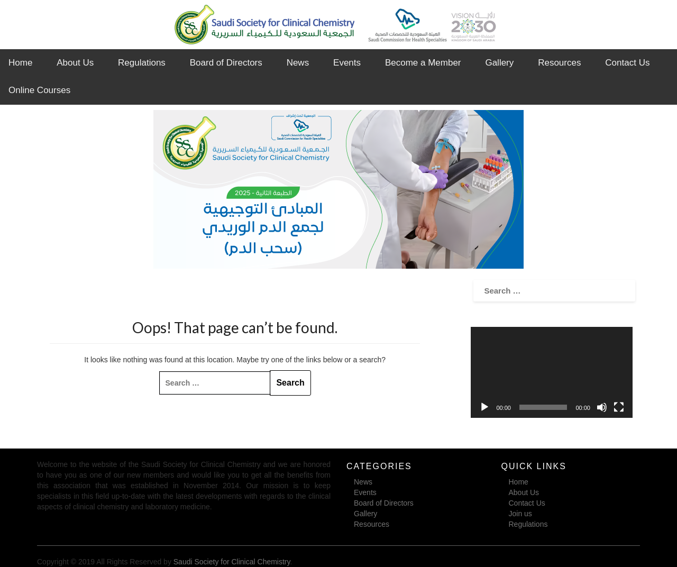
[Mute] (602, 407)
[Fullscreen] (619, 407)
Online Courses (39, 90)
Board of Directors (226, 63)
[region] (338, 189)
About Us (75, 63)
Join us (520, 513)
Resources (559, 63)
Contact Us (627, 63)
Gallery (499, 63)
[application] (552, 372)
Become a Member (423, 63)
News (298, 63)
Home (20, 63)
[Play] (484, 407)
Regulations (142, 63)
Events (347, 63)
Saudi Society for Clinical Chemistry (231, 561)
